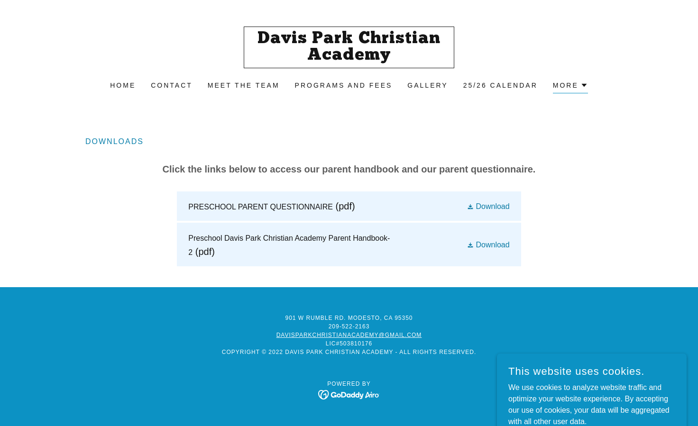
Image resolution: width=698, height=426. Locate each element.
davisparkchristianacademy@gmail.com (349, 335)
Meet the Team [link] (244, 85)
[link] (349, 57)
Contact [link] (172, 85)
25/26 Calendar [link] (500, 85)
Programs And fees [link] (344, 85)
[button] (570, 86)
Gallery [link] (427, 85)
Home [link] (123, 85)
